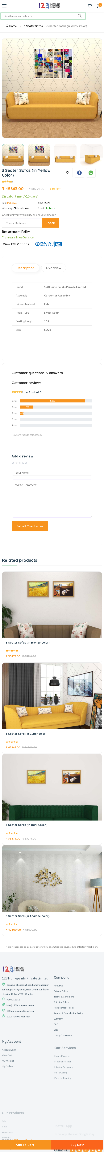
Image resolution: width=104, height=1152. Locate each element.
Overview (53, 268)
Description (25, 268)
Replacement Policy (16, 232)
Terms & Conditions (64, 1040)
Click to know (21, 208)
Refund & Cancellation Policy (68, 1057)
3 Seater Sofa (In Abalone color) (27, 916)
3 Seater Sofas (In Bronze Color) (27, 642)
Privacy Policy (61, 1035)
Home (11, 26)
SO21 (47, 202)
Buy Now (77, 1145)
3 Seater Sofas (33, 26)
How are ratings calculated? (27, 434)
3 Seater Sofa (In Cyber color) (26, 733)
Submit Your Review (30, 526)
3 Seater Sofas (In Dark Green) (26, 825)
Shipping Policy (61, 1046)
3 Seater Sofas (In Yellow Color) (67, 26)
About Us (58, 1029)
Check (50, 223)
